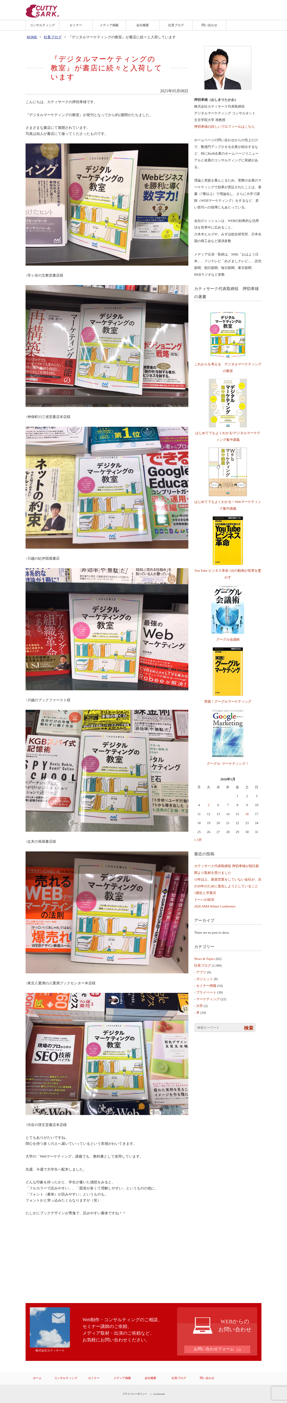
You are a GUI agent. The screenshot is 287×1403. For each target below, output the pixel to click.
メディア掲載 (109, 25)
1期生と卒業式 (205, 893)
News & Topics (204, 959)
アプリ (201, 972)
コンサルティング (42, 25)
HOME (32, 37)
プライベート (206, 992)
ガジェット (204, 979)
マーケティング (208, 999)
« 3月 (198, 840)
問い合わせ (209, 25)
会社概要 (142, 25)
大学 (199, 1006)
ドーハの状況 (204, 899)
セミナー (76, 25)
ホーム (37, 1378)
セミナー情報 (206, 985)
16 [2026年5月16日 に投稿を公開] (247, 814)
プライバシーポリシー (134, 1393)
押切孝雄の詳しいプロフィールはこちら (224, 126)
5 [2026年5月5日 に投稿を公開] (209, 805)
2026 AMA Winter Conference (215, 906)
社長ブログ (176, 25)
